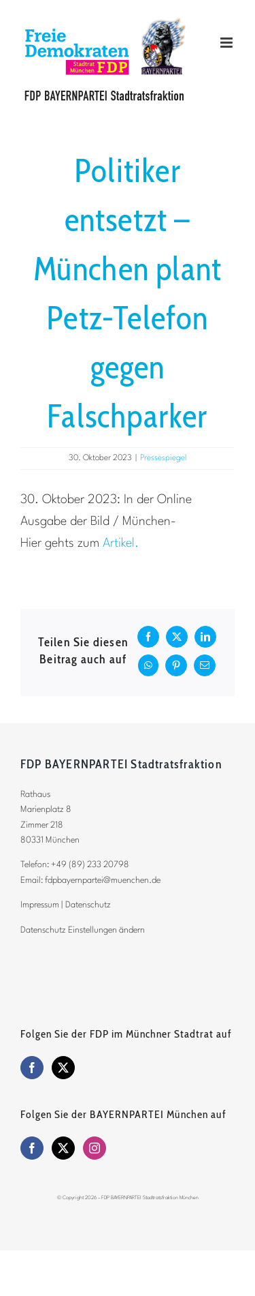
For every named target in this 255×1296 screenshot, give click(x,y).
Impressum (39, 905)
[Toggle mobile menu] (227, 42)
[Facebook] (32, 1067)
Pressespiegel (163, 458)
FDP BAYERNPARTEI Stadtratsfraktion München (150, 1198)
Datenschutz (88, 905)
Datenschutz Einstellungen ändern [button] (82, 930)
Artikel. (121, 543)
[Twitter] (63, 1067)
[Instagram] (94, 1148)
